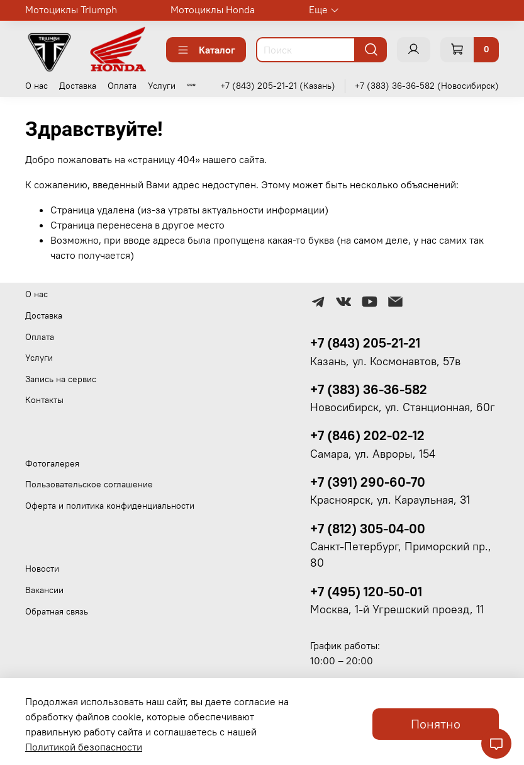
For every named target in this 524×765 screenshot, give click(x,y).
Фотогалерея (52, 463)
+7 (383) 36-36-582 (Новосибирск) (427, 85)
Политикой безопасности (83, 746)
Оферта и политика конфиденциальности (109, 505)
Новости (42, 568)
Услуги (162, 85)
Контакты (44, 399)
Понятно (435, 724)
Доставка (77, 85)
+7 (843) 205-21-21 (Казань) (277, 85)
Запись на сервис (60, 379)
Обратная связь (56, 611)
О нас (36, 85)
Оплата (122, 85)
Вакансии (44, 590)
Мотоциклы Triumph (71, 9)
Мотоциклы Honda (212, 9)
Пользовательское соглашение (89, 484)
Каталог (206, 49)
